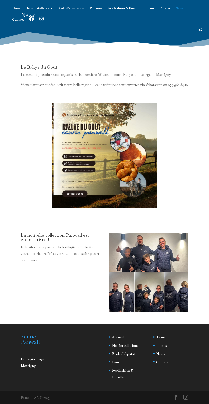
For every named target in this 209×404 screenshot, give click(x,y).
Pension (96, 8)
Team (150, 8)
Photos (164, 8)
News (179, 8)
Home (16, 8)
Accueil (118, 337)
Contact (18, 20)
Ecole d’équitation (70, 8)
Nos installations (39, 8)
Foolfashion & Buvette (123, 8)
